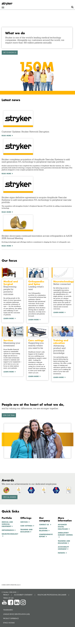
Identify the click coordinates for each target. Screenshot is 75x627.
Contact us (44, 524)
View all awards (9, 497)
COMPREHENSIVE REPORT (46, 535)
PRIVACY (6, 595)
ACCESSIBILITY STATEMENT (23, 595)
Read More (6, 135)
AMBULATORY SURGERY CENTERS (65, 534)
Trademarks (8, 610)
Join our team (9, 415)
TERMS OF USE (8, 598)
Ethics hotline (9, 623)
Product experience (11, 618)
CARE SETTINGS (26, 526)
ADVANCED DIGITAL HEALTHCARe (63, 526)
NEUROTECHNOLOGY (10, 534)
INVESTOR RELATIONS (43, 529)
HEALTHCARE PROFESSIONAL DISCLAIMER (52, 595)
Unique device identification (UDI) (16, 614)
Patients (61, 553)
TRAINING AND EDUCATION (26, 530)
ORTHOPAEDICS (8, 530)
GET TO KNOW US (9, 52)
